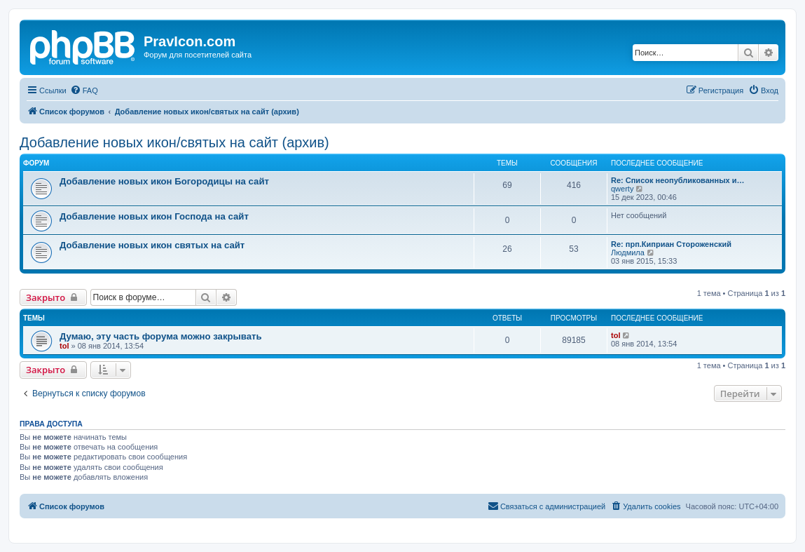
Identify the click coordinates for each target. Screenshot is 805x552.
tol (64, 346)
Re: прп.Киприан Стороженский (671, 244)
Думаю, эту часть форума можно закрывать (161, 336)
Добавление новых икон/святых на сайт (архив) (174, 142)
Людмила (628, 252)
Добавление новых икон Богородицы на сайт (164, 181)
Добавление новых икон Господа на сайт (154, 216)
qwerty (622, 188)
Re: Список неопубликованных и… (677, 180)
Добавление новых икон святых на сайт (152, 245)
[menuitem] (84, 90)
